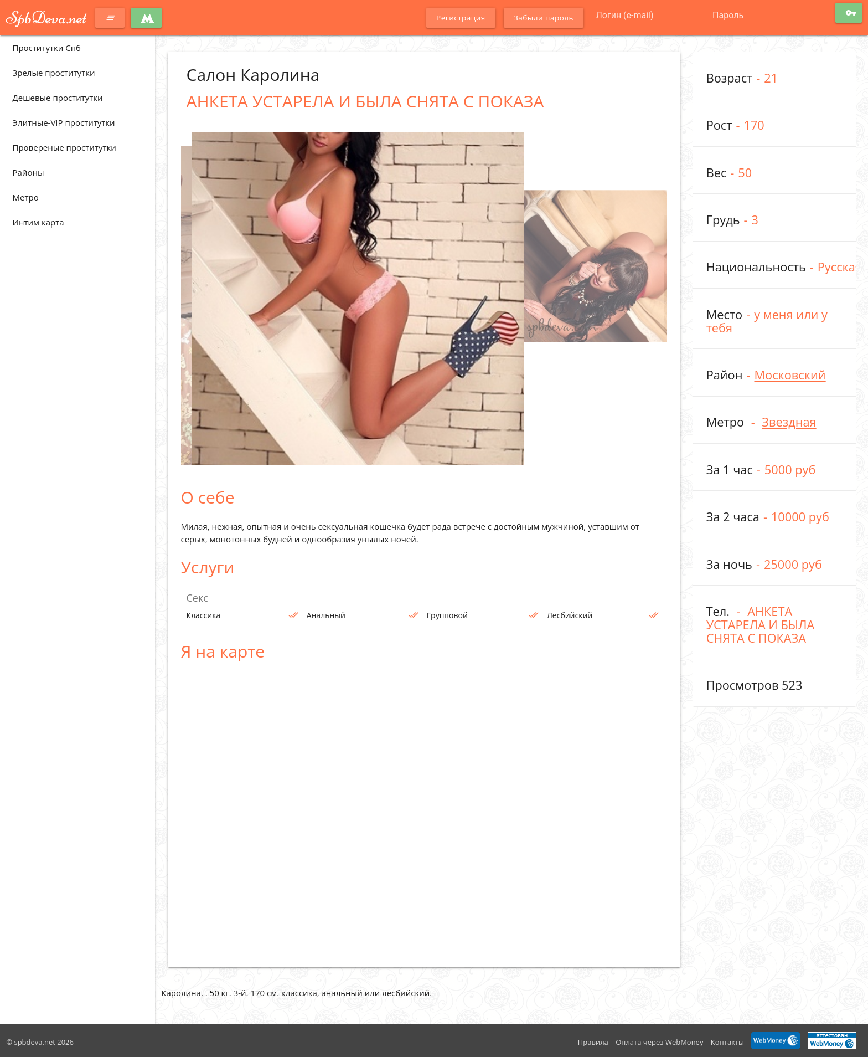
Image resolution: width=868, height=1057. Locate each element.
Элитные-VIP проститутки (64, 122)
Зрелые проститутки (54, 72)
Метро (26, 197)
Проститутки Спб (47, 47)
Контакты (727, 1042)
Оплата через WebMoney (659, 1042)
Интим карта (38, 222)
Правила (593, 1042)
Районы (28, 172)
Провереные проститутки (64, 147)
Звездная (789, 422)
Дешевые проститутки (58, 97)
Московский (789, 375)
